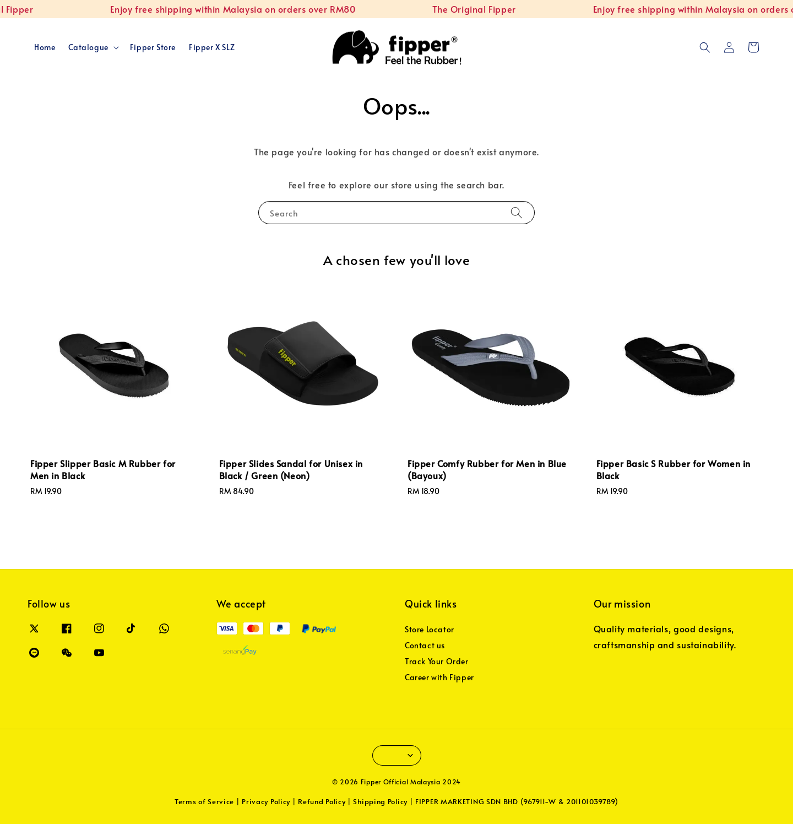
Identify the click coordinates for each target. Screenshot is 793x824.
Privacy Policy (266, 801)
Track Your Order (437, 661)
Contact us (425, 645)
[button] (705, 47)
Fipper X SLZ (212, 47)
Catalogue (88, 47)
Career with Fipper (439, 677)
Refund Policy (321, 801)
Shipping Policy (380, 801)
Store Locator (429, 630)
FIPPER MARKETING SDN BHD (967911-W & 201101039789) (516, 801)
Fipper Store (153, 47)
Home (44, 47)
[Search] (516, 212)
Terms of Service (204, 801)
